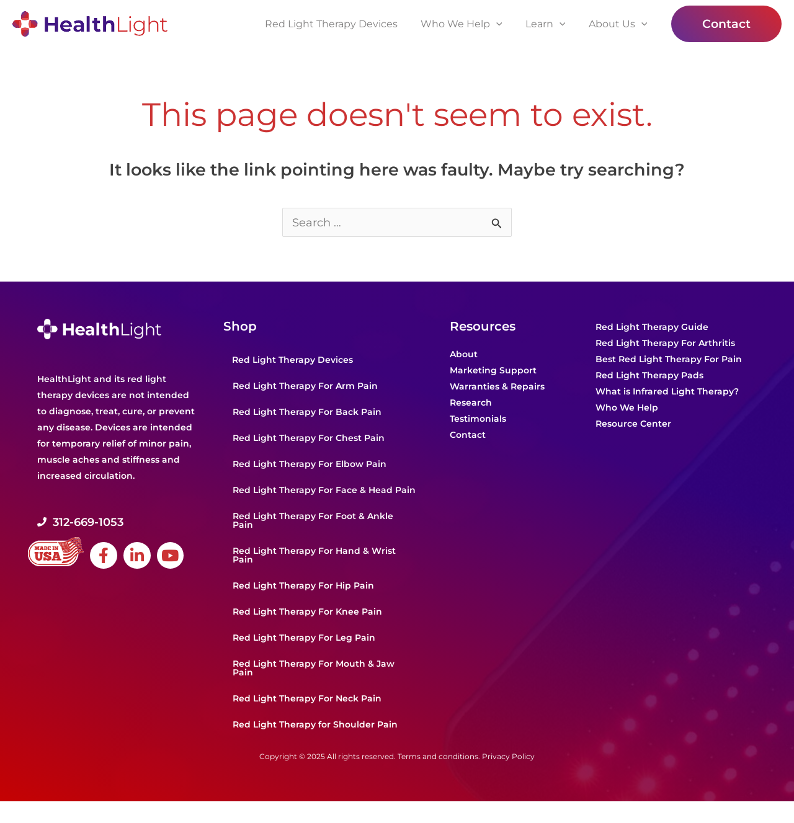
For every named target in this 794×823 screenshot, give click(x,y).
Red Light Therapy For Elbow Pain (309, 464)
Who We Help (627, 408)
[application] (504, 24)
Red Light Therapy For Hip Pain (303, 586)
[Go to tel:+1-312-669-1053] (124, 522)
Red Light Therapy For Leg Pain (304, 638)
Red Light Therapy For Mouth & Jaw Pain (314, 668)
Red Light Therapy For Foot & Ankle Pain (313, 521)
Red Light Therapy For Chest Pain (309, 438)
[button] (726, 24)
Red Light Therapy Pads (649, 375)
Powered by (74, 812)
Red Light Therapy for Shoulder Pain (315, 725)
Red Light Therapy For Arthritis (665, 343)
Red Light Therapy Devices (292, 360)
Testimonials (478, 419)
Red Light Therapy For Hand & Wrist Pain (314, 556)
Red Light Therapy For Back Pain (307, 412)
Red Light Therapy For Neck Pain (307, 699)
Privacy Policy (508, 757)
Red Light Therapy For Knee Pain (307, 612)
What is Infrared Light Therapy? (667, 392)
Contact (468, 435)
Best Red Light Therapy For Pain (669, 359)
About (464, 354)
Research (471, 403)
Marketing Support (493, 370)
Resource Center (633, 424)
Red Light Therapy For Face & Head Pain (324, 490)
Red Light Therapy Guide (652, 327)
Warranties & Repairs (497, 387)
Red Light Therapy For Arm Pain (305, 386)
